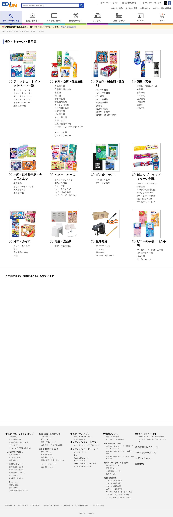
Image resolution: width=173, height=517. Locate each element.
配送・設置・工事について (49, 434)
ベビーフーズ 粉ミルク (66, 195)
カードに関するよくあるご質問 (85, 464)
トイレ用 (141, 96)
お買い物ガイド (32, 17)
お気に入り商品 (117, 8)
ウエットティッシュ (23, 99)
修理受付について (47, 457)
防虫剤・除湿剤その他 (106, 115)
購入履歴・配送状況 (16, 478)
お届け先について (47, 436)
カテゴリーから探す (10, 17)
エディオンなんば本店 (114, 480)
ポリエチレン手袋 (145, 253)
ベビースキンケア (63, 189)
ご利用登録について (16, 467)
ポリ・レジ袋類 (103, 183)
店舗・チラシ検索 (112, 437)
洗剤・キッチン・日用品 (35, 31)
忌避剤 (99, 106)
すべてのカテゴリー (16, 31)
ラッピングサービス (48, 464)
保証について (46, 452)
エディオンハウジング (153, 3)
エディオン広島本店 (113, 486)
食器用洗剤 (60, 99)
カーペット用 (61, 132)
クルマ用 (141, 108)
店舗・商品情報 (110, 478)
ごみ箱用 (141, 99)
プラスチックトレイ (146, 202)
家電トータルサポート (113, 443)
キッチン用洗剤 (62, 105)
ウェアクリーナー (63, 135)
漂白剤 (58, 96)
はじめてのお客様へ (15, 452)
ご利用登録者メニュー (15, 464)
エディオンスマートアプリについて (87, 445)
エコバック (101, 249)
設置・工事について (48, 442)
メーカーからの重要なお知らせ (20, 448)
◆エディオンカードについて (84, 449)
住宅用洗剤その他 (63, 124)
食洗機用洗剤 (61, 102)
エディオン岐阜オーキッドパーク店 (119, 492)
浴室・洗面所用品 (63, 246)
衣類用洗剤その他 (63, 89)
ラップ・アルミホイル (147, 183)
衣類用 (140, 89)
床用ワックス (61, 120)
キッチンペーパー (22, 102)
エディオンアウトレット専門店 (117, 495)
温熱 (16, 255)
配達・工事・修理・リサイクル (116, 463)
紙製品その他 (20, 106)
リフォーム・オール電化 (115, 439)
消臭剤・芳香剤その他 (147, 86)
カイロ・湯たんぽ (22, 246)
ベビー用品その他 (63, 192)
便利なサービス (75, 17)
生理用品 (18, 183)
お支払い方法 (14, 485)
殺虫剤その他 (102, 109)
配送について (46, 439)
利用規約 (36, 506)
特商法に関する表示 (51, 506)
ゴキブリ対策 (102, 90)
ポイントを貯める (80, 461)
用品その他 (19, 193)
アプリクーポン (79, 439)
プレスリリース (22, 506)
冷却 (16, 249)
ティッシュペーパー (23, 90)
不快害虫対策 (102, 102)
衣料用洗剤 (60, 86)
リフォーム (97, 17)
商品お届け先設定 (68, 27)
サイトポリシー (14, 445)
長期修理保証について (17, 473)
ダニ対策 (100, 96)
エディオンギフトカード (83, 466)
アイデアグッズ (103, 246)
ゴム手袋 (141, 256)
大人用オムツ (20, 190)
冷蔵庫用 (141, 102)
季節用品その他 (21, 252)
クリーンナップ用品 (146, 196)
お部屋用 (141, 92)
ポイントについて (15, 475)
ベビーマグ (60, 186)
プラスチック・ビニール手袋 (150, 250)
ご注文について (13, 482)
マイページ (140, 17)
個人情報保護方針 (15, 439)
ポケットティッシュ (23, 96)
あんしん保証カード (81, 458)
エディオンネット (143, 458)
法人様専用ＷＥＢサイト (147, 447)
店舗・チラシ (119, 17)
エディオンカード (54, 17)
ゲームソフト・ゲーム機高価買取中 (151, 436)
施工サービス (111, 474)
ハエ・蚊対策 (102, 99)
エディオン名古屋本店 (114, 489)
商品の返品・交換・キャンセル (52, 460)
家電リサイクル (111, 468)
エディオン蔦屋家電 (113, 483)
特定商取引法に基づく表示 (18, 442)
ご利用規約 (13, 437)
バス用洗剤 (60, 114)
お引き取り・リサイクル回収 (51, 445)
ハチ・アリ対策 (103, 93)
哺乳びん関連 (61, 183)
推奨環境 (66, 506)
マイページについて (16, 470)
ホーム (3, 31)
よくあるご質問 (131, 8)
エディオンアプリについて (83, 437)
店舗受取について (47, 467)
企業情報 (139, 464)
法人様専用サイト (131, 3)
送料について (14, 488)
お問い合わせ (145, 8)
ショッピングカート (105, 255)
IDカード (77, 455)
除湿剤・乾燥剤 (103, 112)
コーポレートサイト (110, 3)
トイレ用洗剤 (61, 117)
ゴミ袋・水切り (103, 180)
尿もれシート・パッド (24, 186)
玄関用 (140, 105)
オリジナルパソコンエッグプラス (118, 497)
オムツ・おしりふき (64, 180)
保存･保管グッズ (144, 199)
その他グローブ (144, 259)
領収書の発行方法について (18, 491)
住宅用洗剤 (60, 111)
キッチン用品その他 (146, 190)
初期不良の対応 (47, 454)
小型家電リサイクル (113, 471)
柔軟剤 (58, 92)
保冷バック (101, 252)
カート (162, 17)
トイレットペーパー (23, 93)
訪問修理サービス (112, 465)
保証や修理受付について (49, 449)
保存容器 (141, 186)
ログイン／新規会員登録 (162, 8)
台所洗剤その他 (62, 108)
